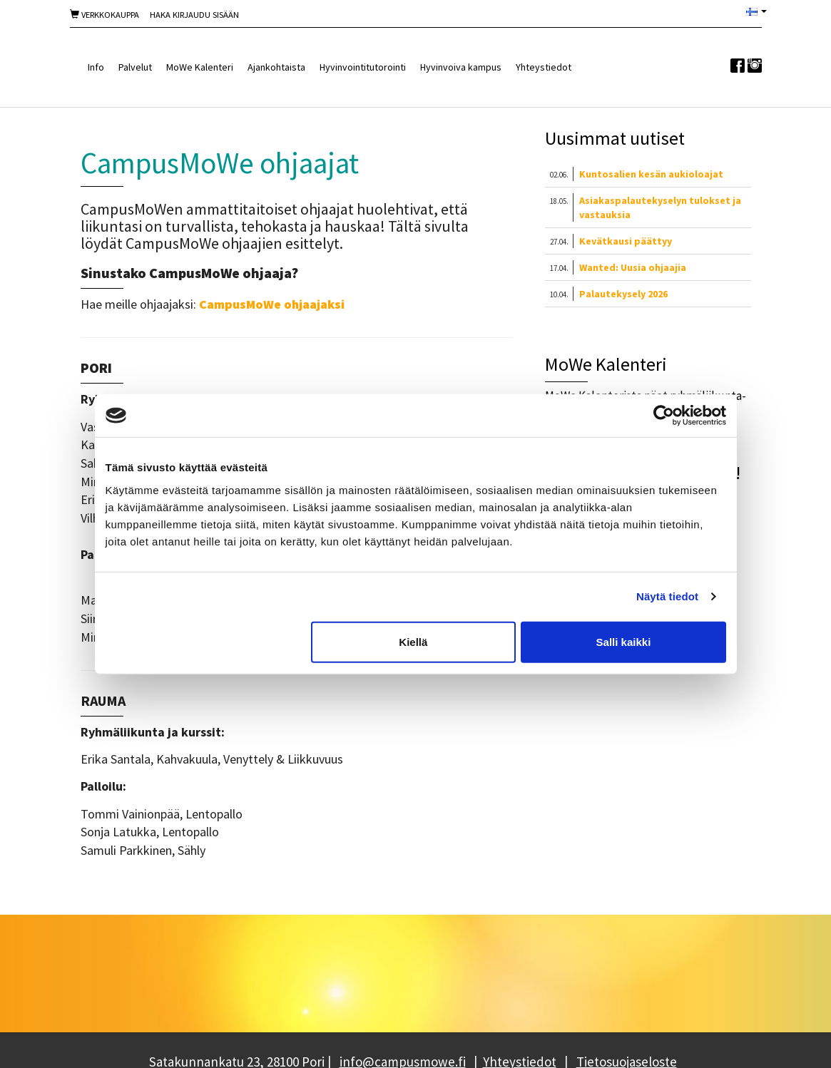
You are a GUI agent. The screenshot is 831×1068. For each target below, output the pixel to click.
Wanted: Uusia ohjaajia (632, 267)
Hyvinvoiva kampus (460, 67)
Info (96, 67)
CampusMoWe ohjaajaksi (272, 304)
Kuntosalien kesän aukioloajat (651, 174)
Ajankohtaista (276, 67)
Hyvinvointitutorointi (363, 67)
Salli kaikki (623, 641)
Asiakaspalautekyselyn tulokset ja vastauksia (660, 207)
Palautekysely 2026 (623, 293)
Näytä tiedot (667, 596)
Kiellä (413, 641)
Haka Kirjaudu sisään (194, 14)
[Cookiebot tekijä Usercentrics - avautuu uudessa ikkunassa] (663, 415)
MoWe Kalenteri (199, 67)
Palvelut (135, 67)
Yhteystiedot (543, 67)
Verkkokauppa (104, 14)
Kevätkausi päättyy (625, 241)
